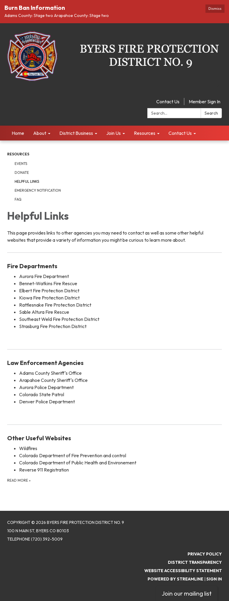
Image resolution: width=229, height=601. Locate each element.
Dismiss (215, 8)
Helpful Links (27, 181)
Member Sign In (204, 101)
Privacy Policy (205, 554)
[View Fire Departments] (114, 266)
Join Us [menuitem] (113, 133)
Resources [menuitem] (144, 133)
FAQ (18, 199)
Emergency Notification (38, 190)
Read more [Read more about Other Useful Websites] (19, 480)
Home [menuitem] (18, 133)
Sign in (214, 579)
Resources (18, 154)
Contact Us (168, 101)
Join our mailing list (187, 593)
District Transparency (195, 562)
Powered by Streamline (175, 579)
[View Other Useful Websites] (114, 438)
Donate (22, 172)
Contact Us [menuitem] (180, 133)
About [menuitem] (39, 133)
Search (211, 113)
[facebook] (218, 88)
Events (21, 163)
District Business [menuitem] (76, 133)
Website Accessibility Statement (183, 570)
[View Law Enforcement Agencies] (114, 362)
